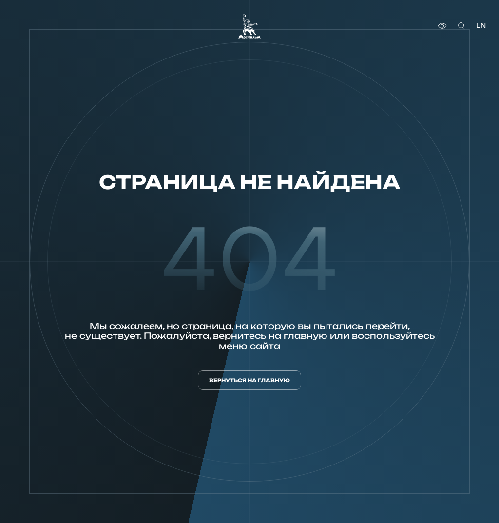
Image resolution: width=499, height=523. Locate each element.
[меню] (23, 26)
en (481, 25)
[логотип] (249, 26)
